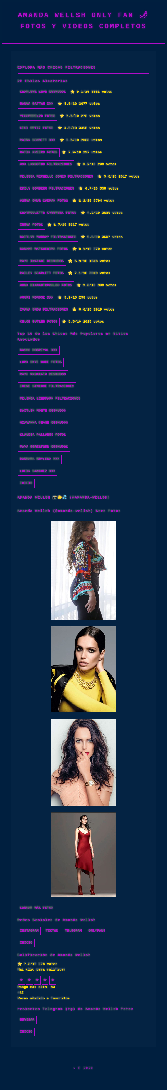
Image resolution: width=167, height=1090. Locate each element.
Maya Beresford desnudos (44, 447)
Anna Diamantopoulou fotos (46, 285)
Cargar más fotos (36, 908)
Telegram (73, 931)
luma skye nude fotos (41, 362)
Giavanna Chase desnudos (44, 423)
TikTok (52, 931)
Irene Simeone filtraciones (47, 386)
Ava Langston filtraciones (46, 164)
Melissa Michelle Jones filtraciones (56, 177)
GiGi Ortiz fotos (36, 128)
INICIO (26, 483)
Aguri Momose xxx (36, 298)
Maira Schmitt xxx (37, 140)
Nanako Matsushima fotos (44, 249)
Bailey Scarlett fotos (42, 273)
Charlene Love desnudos (43, 92)
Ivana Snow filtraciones (44, 310)
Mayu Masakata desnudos (43, 374)
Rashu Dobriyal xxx (39, 350)
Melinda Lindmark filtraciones (50, 399)
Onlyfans (97, 931)
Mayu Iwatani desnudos (42, 261)
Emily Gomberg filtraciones (47, 189)
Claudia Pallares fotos (43, 435)
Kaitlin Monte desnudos (43, 411)
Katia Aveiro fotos (39, 153)
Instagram (29, 931)
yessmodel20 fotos (37, 116)
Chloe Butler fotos (39, 322)
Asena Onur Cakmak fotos (44, 201)
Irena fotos (31, 225)
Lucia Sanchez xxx (37, 471)
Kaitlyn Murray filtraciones (48, 237)
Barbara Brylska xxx (40, 459)
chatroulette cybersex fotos (48, 213)
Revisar (27, 1020)
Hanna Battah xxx (36, 104)
